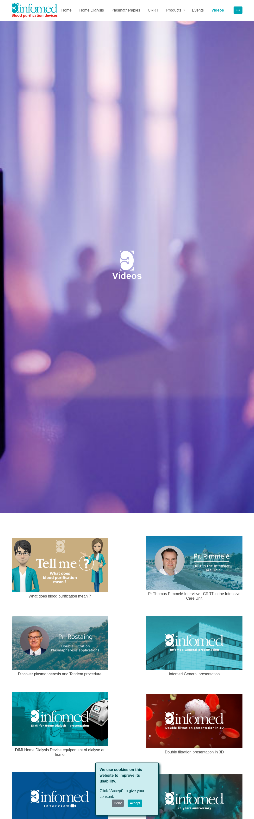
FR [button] (238, 10)
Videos (217, 10)
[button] (175, 10)
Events (198, 10)
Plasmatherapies (126, 10)
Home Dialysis (91, 10)
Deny (118, 803)
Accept (135, 803)
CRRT (153, 10)
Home (66, 10)
